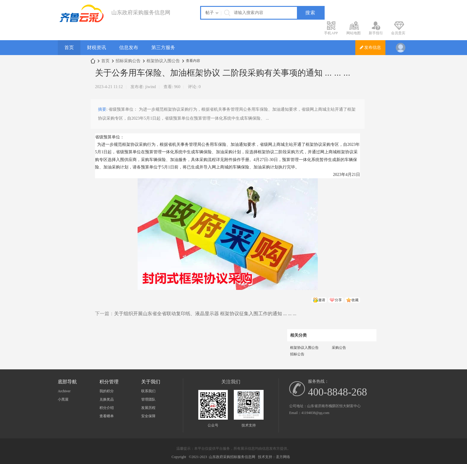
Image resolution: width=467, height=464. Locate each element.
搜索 (310, 12)
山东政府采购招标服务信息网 (232, 457)
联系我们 (148, 391)
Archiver (64, 391)
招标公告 (297, 354)
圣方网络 (283, 457)
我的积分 (106, 391)
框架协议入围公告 (163, 61)
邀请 (321, 300)
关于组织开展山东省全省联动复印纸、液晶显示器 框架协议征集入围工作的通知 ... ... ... (205, 313)
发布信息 (370, 47)
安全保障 (148, 416)
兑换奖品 (106, 399)
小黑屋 (63, 399)
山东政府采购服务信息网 (93, 61)
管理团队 (148, 399)
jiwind (150, 87)
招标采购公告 (128, 61)
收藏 (355, 300)
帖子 (210, 12)
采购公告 (339, 348)
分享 (338, 300)
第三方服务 (163, 47)
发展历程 (148, 408)
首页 (69, 47)
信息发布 (128, 47)
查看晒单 (106, 416)
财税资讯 (96, 47)
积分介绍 (106, 408)
